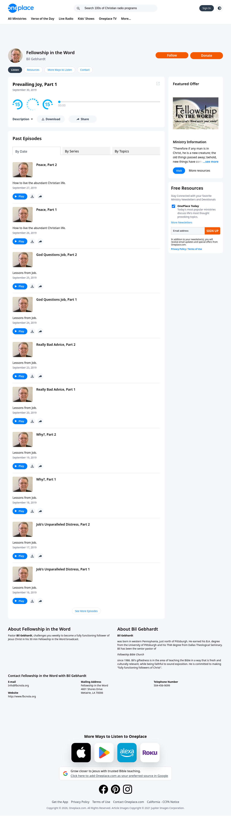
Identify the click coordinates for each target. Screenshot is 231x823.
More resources (199, 171)
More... (126, 19)
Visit (179, 170)
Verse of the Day (42, 19)
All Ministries (17, 19)
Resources (33, 69)
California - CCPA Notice (163, 802)
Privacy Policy (80, 802)
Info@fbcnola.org (18, 685)
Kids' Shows (86, 19)
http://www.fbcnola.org (22, 696)
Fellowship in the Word (50, 52)
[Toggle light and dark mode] (219, 8)
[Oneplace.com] (21, 8)
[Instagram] (127, 789)
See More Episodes (86, 611)
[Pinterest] (115, 789)
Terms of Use (101, 802)
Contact (85, 69)
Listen (15, 69)
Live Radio (66, 19)
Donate (206, 55)
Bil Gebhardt (36, 59)
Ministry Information (189, 142)
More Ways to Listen (60, 69)
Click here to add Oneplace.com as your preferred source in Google (119, 776)
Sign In (206, 8)
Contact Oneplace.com (128, 802)
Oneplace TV (108, 19)
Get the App (60, 802)
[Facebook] (103, 789)
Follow (172, 55)
